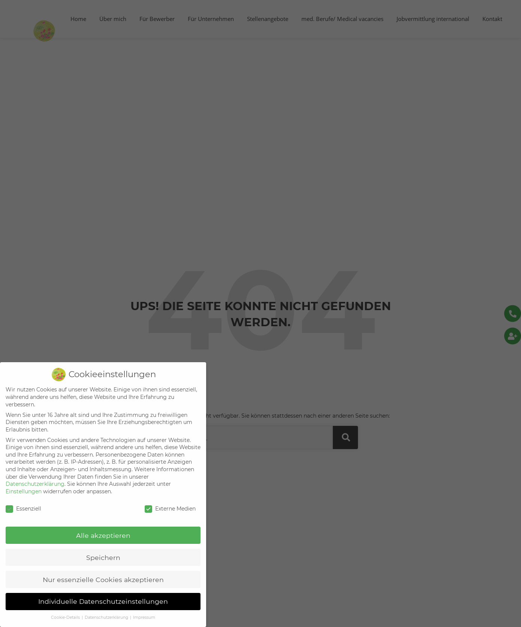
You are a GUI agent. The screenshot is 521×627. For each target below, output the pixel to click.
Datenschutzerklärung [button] (101, 617)
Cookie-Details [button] (60, 617)
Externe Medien (164, 508)
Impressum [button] (138, 617)
